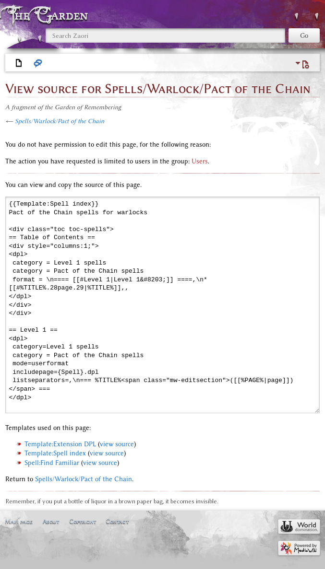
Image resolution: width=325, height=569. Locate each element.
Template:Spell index (55, 453)
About (51, 521)
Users (200, 161)
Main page (19, 521)
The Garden (50, 15)
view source (117, 444)
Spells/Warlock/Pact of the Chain (59, 121)
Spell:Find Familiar (51, 463)
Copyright (82, 521)
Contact (117, 521)
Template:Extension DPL (60, 444)
